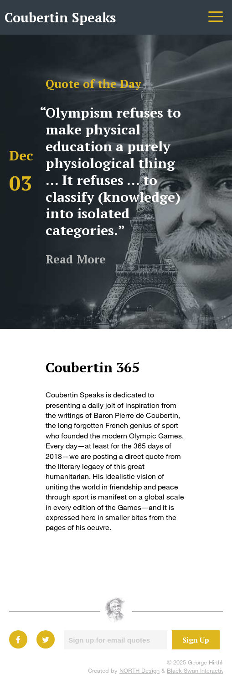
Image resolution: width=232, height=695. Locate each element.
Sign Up (195, 640)
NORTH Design (139, 670)
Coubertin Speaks (60, 17)
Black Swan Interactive (197, 670)
